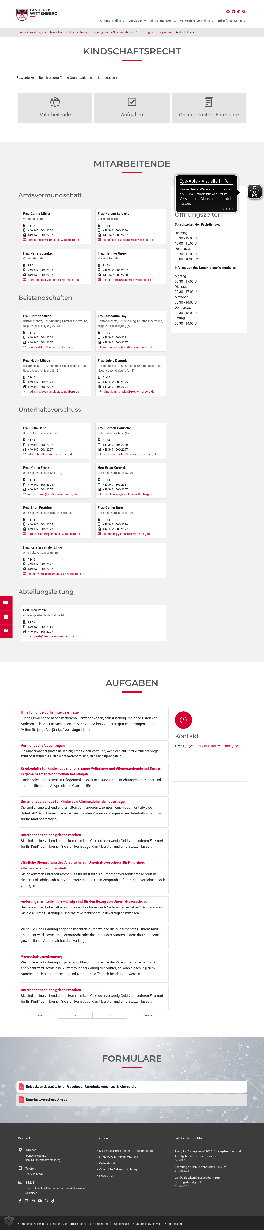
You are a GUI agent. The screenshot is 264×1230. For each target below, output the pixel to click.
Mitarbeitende (55, 114)
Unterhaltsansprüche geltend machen (51, 835)
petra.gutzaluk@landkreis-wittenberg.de (53, 280)
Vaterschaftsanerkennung (41, 956)
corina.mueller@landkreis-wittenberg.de (53, 240)
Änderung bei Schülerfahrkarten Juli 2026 (200, 1167)
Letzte (147, 1015)
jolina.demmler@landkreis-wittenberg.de (128, 392)
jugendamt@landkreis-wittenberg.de (212, 746)
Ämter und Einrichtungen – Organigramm (84, 32)
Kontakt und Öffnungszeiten (111, 1224)
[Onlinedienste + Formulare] (209, 102)
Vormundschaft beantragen (43, 745)
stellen (112, 21)
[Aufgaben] (132, 102)
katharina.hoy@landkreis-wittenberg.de (128, 347)
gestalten (231, 21)
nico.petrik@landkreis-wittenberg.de (51, 636)
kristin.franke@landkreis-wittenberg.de (53, 494)
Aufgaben (132, 114)
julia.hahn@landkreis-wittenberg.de (50, 455)
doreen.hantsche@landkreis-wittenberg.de (130, 455)
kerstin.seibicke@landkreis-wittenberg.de (129, 240)
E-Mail (29, 1183)
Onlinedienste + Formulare (209, 114)
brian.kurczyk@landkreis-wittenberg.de (128, 494)
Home (20, 32)
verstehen (196, 21)
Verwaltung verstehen (41, 32)
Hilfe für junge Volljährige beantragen (51, 712)
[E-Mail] (20, 1183)
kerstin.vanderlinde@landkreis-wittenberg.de (56, 574)
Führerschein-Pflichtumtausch (118, 1157)
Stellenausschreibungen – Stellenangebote (126, 1151)
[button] (9, 1221)
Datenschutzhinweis (148, 1224)
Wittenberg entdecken (152, 21)
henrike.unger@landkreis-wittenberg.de (128, 280)
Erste (38, 1015)
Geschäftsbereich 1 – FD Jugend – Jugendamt (143, 32)
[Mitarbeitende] (55, 102)
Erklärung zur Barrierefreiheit (68, 1224)
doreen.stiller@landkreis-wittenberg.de (52, 347)
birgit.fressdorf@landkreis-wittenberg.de (54, 534)
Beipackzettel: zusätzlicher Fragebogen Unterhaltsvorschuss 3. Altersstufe (81, 1087)
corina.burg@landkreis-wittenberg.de (126, 534)
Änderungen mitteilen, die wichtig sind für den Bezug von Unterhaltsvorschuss (84, 901)
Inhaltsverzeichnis (32, 1224)
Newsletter (106, 1176)
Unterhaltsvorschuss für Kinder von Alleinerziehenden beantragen (74, 802)
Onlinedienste (108, 1163)
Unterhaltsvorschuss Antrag (46, 1099)
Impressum (174, 1224)
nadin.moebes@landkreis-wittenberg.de (53, 392)
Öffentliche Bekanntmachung (118, 1170)
